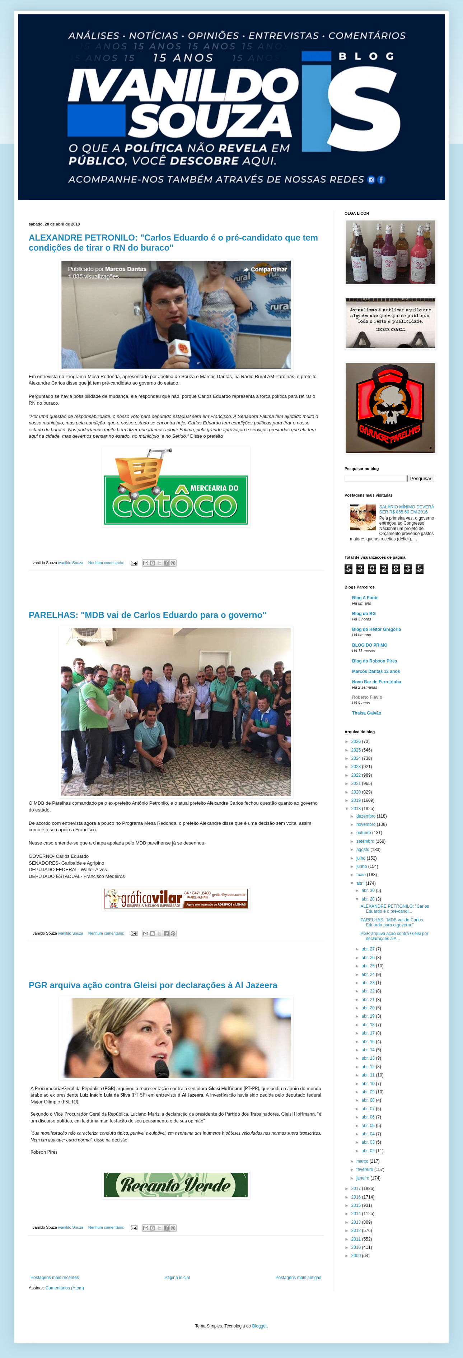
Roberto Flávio (367, 697)
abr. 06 (368, 1117)
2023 (356, 766)
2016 (356, 1197)
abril (361, 883)
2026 (356, 741)
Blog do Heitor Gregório (376, 629)
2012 (356, 1230)
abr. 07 (368, 1108)
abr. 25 (368, 965)
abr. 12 (368, 1066)
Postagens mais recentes (55, 1277)
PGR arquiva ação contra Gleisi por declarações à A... (394, 936)
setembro (365, 841)
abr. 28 (368, 899)
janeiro (363, 1178)
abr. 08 (368, 1100)
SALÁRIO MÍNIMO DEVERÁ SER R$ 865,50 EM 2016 (406, 509)
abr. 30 (368, 890)
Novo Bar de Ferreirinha (376, 681)
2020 (356, 792)
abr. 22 (368, 991)
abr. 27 (368, 949)
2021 (356, 783)
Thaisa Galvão (366, 713)
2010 (356, 1247)
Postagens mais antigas (298, 1277)
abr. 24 (368, 974)
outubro (364, 832)
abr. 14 (368, 1049)
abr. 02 (368, 1150)
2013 (356, 1222)
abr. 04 (368, 1133)
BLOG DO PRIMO (370, 645)
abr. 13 (368, 1058)
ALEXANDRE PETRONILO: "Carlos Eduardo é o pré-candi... (394, 909)
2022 (356, 775)
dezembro (366, 816)
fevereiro (365, 1169)
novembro (366, 824)
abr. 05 (368, 1125)
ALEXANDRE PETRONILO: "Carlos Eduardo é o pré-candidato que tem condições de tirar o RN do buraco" (173, 242)
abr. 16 (368, 1041)
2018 (356, 808)
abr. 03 (368, 1142)
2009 (356, 1255)
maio (361, 874)
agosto (363, 849)
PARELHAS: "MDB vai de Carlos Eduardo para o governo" (147, 615)
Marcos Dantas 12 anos (376, 671)
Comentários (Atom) (65, 1287)
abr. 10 (368, 1083)
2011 (356, 1239)
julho (361, 858)
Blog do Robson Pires (374, 661)
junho (362, 866)
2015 (356, 1205)
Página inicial (177, 1277)
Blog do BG (364, 613)
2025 (356, 750)
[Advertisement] (176, 590)
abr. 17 (368, 1033)
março (363, 1161)
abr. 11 (368, 1075)
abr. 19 (368, 1016)
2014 (356, 1213)
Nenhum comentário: (106, 563)
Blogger (259, 1326)
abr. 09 (368, 1091)
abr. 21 (368, 999)
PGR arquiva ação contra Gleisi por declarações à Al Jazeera (153, 985)
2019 (356, 800)
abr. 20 (368, 1007)
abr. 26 (368, 957)
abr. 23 (368, 982)
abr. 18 (368, 1024)
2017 (356, 1188)
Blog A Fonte (365, 597)
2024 (356, 758)
